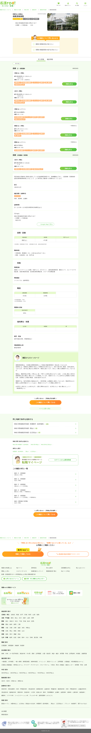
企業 (85, 665)
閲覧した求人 (5, 571)
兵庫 (15, 627)
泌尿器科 (63, 692)
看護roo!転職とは (6, 568)
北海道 (13, 614)
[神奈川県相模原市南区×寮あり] (45, 428)
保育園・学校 (64, 653)
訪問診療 (72, 653)
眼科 (44, 692)
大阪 (7, 627)
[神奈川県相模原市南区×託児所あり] (45, 432)
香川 (11, 634)
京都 (11, 627)
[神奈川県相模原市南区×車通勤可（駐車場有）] (45, 424)
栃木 (28, 621)
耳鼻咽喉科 (50, 692)
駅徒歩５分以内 (30, 703)
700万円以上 (41, 673)
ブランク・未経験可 (70, 703)
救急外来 (22, 653)
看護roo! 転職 (17, 9)
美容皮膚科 (11, 689)
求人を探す (49, 568)
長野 (32, 618)
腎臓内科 (53, 689)
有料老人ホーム (18, 665)
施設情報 (50, 59)
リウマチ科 (10, 695)
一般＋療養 (18, 661)
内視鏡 (78, 653)
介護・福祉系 (47, 653)
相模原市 (34, 9)
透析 (33, 653)
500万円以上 (23, 673)
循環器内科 (39, 689)
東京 (7, 621)
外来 (7, 653)
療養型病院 (26, 661)
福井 (24, 618)
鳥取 (15, 631)
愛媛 (15, 634)
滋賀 (19, 627)
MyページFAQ (65, 571)
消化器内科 (31, 689)
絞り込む (17, 63)
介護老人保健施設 (6, 665)
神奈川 (12, 621)
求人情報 (41, 59)
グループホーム (44, 665)
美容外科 (4, 689)
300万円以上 (5, 673)
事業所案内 (4, 714)
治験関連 (84, 653)
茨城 (24, 621)
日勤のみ (13, 681)
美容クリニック (51, 661)
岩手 (21, 614)
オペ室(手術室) (14, 653)
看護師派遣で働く (51, 571)
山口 (23, 631)
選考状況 (34, 568)
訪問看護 (38, 653)
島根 (19, 631)
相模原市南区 (43, 9)
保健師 (17, 645)
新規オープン (5, 703)
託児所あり (33, 451)
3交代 (8, 681)
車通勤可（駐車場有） (18, 451)
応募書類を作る (65, 568)
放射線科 (82, 692)
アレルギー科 (33, 695)
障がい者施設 (60, 665)
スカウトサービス (21, 571)
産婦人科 (39, 692)
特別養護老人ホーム (77, 661)
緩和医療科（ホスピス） (46, 695)
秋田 (29, 614)
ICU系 (28, 653)
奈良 (23, 627)
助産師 (22, 645)
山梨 (28, 618)
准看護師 (10, 645)
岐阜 (11, 624)
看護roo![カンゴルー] (5, 9)
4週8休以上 (14, 703)
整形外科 (20, 692)
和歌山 (28, 627)
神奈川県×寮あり (35, 444)
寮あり (27, 451)
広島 (7, 631)
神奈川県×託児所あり (46, 444)
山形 (34, 614)
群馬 (32, 621)
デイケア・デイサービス (31, 665)
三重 (19, 624)
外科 (67, 689)
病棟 (2, 653)
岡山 (11, 631)
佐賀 (15, 637)
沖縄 (40, 637)
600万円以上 (32, 673)
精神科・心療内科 (72, 692)
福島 (38, 614)
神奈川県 (26, 9)
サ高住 (53, 665)
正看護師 (4, 645)
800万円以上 (50, 673)
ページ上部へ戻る (45, 408)
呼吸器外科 (73, 689)
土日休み (21, 703)
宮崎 (31, 637)
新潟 (12, 618)
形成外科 (27, 692)
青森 (17, 614)
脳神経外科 (12, 692)
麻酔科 (3, 695)
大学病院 (10, 661)
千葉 (20, 621)
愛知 (7, 624)
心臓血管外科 (82, 689)
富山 (16, 618)
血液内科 (47, 689)
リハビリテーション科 (21, 695)
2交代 (3, 681)
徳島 (7, 634)
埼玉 (16, 621)
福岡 (10, 637)
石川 (20, 618)
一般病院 (4, 661)
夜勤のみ (20, 681)
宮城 (25, 614)
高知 (19, 634)
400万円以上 (14, 673)
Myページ (19, 568)
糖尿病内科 (61, 689)
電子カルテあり (82, 703)
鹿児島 (36, 637)
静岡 (15, 624)
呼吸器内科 (23, 689)
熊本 (23, 637)
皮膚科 (57, 692)
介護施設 (67, 661)
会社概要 (4, 711)
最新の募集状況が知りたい (45, 44)
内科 (17, 689)
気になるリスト (80, 568)
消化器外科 (4, 692)
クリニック (42, 661)
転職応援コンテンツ (37, 571)
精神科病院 (34, 661)
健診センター (69, 665)
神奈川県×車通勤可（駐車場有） (21, 444)
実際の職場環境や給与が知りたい (47, 50)
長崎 (19, 637)
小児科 (33, 692)
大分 (27, 637)
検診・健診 (55, 653)
